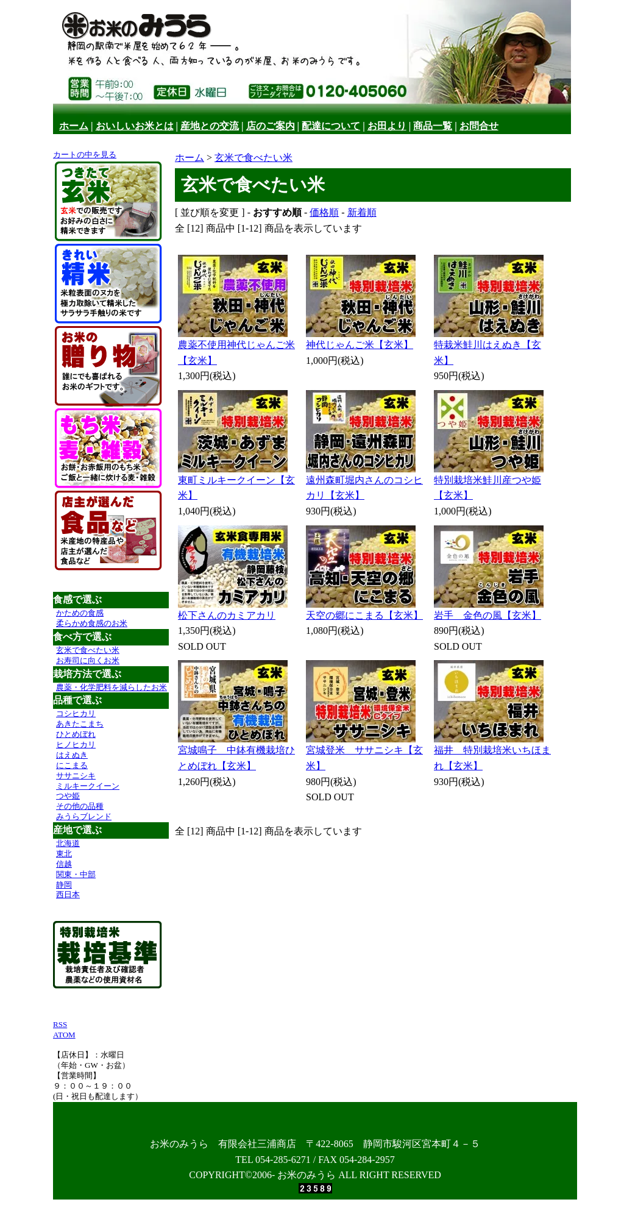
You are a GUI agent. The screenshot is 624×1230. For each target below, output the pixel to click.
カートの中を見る (84, 154)
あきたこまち (80, 723)
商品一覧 (432, 126)
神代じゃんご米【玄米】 (359, 344)
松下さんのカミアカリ (226, 615)
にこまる (72, 765)
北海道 (68, 843)
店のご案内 (270, 126)
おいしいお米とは (135, 126)
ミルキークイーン (87, 786)
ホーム (73, 126)
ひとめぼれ (76, 734)
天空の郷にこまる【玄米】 (364, 615)
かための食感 (80, 612)
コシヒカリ (76, 713)
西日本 (68, 894)
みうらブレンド (84, 816)
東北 (64, 853)
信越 (64, 864)
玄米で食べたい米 (87, 650)
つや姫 (68, 795)
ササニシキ (76, 775)
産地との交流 (209, 126)
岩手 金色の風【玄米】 (487, 615)
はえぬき (72, 754)
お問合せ (478, 126)
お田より (386, 126)
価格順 (324, 212)
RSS (60, 1024)
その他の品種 (80, 806)
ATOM (64, 1034)
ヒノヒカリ (76, 744)
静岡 (64, 884)
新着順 (362, 212)
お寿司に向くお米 (87, 660)
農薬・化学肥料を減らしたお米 (111, 687)
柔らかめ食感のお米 (91, 623)
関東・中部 (76, 874)
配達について (331, 126)
